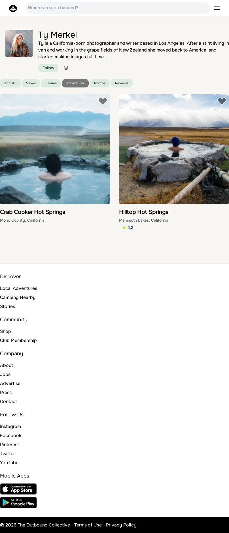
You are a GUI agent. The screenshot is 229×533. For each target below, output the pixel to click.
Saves (31, 83)
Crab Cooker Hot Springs (32, 212)
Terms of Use (88, 525)
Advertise (10, 383)
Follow (48, 67)
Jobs (5, 374)
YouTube (9, 463)
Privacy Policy (121, 525)
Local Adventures (18, 288)
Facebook (10, 435)
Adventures (75, 83)
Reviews (121, 83)
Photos (99, 83)
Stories (51, 83)
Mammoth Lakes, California (143, 220)
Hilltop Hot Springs (143, 212)
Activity (10, 83)
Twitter (7, 454)
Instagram (10, 426)
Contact (8, 401)
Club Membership (18, 340)
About (6, 365)
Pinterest (9, 445)
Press (6, 392)
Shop (5, 331)
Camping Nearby (18, 297)
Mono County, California (22, 220)
